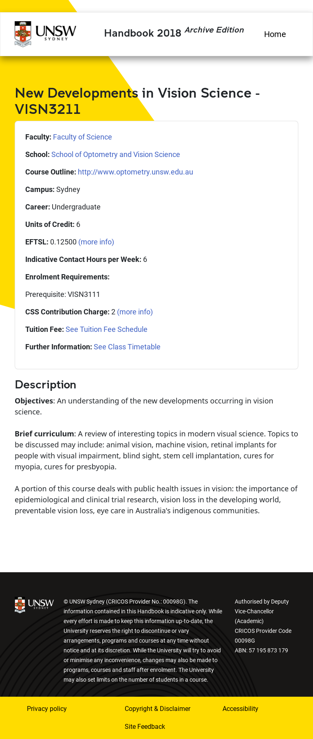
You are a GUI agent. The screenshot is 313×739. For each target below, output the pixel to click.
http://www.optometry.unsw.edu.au (135, 172)
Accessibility (240, 709)
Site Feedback (145, 726)
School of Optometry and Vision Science (115, 154)
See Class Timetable (127, 346)
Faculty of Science (82, 137)
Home (275, 34)
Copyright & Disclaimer (157, 709)
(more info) (96, 242)
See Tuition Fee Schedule (107, 329)
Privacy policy (47, 709)
